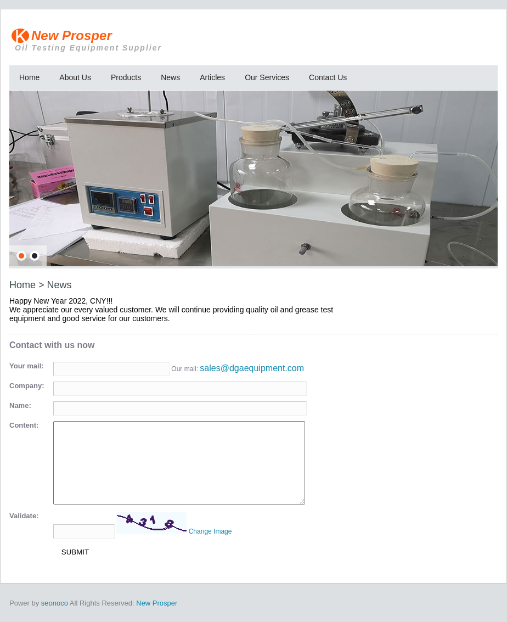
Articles (212, 77)
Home (29, 77)
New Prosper (165, 40)
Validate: (23, 516)
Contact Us (328, 77)
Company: (26, 386)
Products (126, 77)
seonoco (54, 603)
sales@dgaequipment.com (252, 368)
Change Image (210, 531)
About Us (75, 77)
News (170, 77)
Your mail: (26, 366)
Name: (20, 405)
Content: (23, 425)
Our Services (267, 77)
